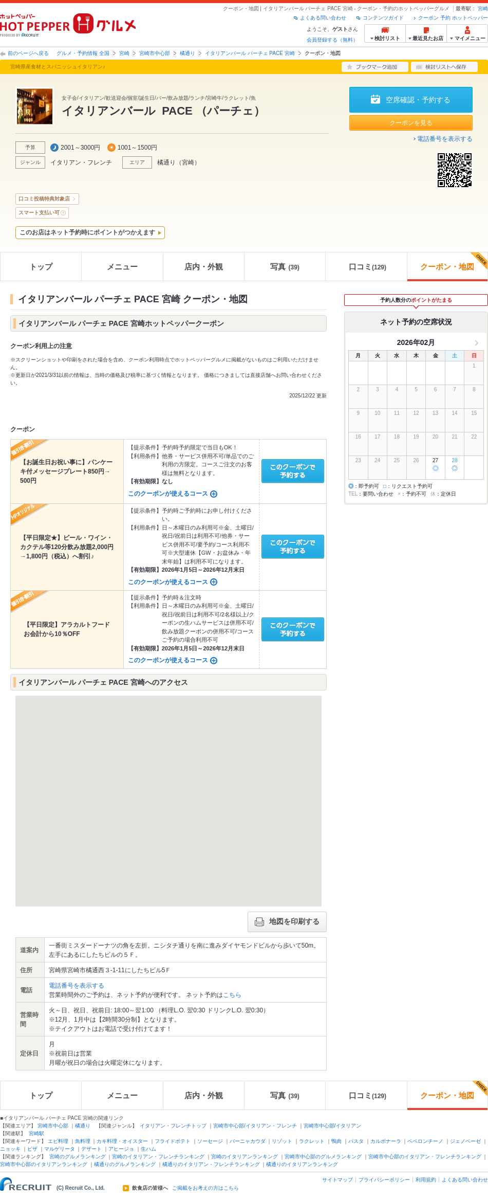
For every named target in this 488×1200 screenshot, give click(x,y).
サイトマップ (337, 1180)
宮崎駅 (36, 1133)
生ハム (148, 1149)
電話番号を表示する (445, 138)
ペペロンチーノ (425, 1141)
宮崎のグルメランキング (77, 1156)
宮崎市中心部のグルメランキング (323, 1156)
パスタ (356, 1141)
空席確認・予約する (418, 100)
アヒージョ (121, 1149)
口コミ (367, 266)
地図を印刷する (287, 921)
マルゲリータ (59, 1149)
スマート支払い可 (39, 212)
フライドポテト (173, 1141)
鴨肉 (336, 1141)
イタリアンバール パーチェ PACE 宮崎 (250, 53)
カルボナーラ (385, 1141)
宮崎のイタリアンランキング (244, 1156)
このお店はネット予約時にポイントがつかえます (87, 232)
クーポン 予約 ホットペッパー (453, 18)
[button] (168, 791)
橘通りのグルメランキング (125, 1164)
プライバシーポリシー (384, 1180)
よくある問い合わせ (323, 18)
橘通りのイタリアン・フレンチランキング (211, 1164)
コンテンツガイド (383, 18)
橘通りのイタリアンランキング (302, 1164)
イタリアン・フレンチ (81, 162)
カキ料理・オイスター (122, 1141)
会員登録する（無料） (332, 40)
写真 (284, 266)
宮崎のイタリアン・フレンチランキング (158, 1156)
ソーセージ (210, 1141)
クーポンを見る (411, 122)
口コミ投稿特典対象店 (44, 199)
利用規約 (426, 1180)
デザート (91, 1149)
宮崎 (483, 8)
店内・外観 (203, 266)
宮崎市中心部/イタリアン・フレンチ (255, 1126)
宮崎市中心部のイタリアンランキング (43, 1164)
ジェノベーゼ (465, 1141)
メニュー (122, 266)
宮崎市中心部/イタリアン (333, 1126)
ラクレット (312, 1141)
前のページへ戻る (28, 53)
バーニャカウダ (248, 1141)
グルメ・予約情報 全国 (83, 53)
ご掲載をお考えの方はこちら (205, 1188)
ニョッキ (10, 1149)
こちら (232, 994)
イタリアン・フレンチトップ (173, 1126)
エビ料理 (58, 1141)
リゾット (282, 1141)
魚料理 (82, 1141)
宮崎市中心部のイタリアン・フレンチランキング (424, 1156)
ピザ (32, 1149)
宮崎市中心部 (154, 53)
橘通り (187, 53)
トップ (40, 266)
